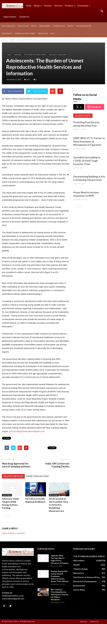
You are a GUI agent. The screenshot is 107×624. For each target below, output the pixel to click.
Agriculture (23, 26)
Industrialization (83, 26)
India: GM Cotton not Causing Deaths (57, 465)
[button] (101, 11)
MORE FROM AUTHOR (37, 476)
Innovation (43, 33)
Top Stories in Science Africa (58, 55)
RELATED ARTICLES (13, 476)
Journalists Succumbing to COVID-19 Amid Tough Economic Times (86, 160)
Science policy (59, 26)
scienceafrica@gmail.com (13, 599)
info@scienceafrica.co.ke (13, 596)
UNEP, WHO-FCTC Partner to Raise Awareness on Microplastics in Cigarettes (89, 141)
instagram (94, 107)
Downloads (83, 5)
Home (28, 5)
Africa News (7, 495)
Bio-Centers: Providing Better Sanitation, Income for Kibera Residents (59, 594)
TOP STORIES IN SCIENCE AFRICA (35, 55)
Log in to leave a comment (13, 533)
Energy (71, 26)
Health (34, 26)
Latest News (17, 55)
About (38, 5)
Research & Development (25, 33)
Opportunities (9, 16)
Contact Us (24, 16)
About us (83, 621)
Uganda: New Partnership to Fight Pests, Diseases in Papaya (59, 559)
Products (70, 5)
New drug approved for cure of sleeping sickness (16, 465)
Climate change (80, 569)
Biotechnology (8, 26)
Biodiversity (7, 33)
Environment (44, 26)
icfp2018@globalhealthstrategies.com (27, 431)
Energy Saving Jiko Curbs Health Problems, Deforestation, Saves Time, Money (59, 576)
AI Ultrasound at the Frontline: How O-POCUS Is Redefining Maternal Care (58, 504)
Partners (48, 5)
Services (58, 5)
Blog (52, 33)
